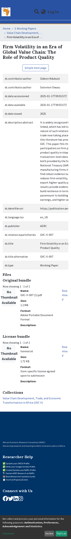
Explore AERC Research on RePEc (20, 473)
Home (6, 28)
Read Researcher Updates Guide (20, 476)
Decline (49, 533)
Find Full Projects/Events (17, 479)
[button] (43, 11)
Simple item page (35, 68)
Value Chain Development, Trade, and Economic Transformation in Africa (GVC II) (25, 33)
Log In (54, 11)
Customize (8, 533)
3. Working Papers (25, 28)
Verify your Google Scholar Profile (20, 466)
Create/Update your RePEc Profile (21, 470)
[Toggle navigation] (66, 11)
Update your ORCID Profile (17, 463)
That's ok (61, 533)
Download (64, 295)
